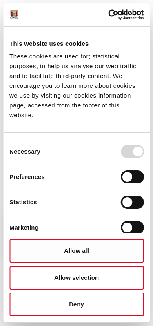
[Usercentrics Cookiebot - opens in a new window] (109, 14)
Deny (76, 304)
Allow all (76, 250)
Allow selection (76, 277)
